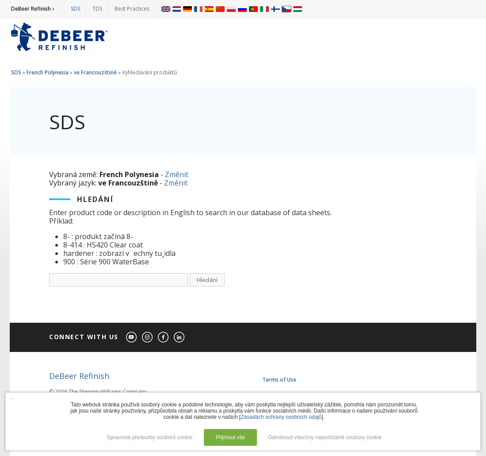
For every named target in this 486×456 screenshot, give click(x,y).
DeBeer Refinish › (32, 8)
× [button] (12, 398)
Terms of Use (279, 379)
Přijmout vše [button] (230, 437)
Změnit (176, 174)
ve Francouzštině (95, 72)
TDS (97, 8)
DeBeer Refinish (79, 376)
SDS (75, 8)
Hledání (207, 280)
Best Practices (132, 8)
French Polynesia (48, 72)
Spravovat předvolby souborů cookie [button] (149, 437)
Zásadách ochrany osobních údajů (281, 417)
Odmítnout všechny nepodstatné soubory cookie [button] (325, 437)
